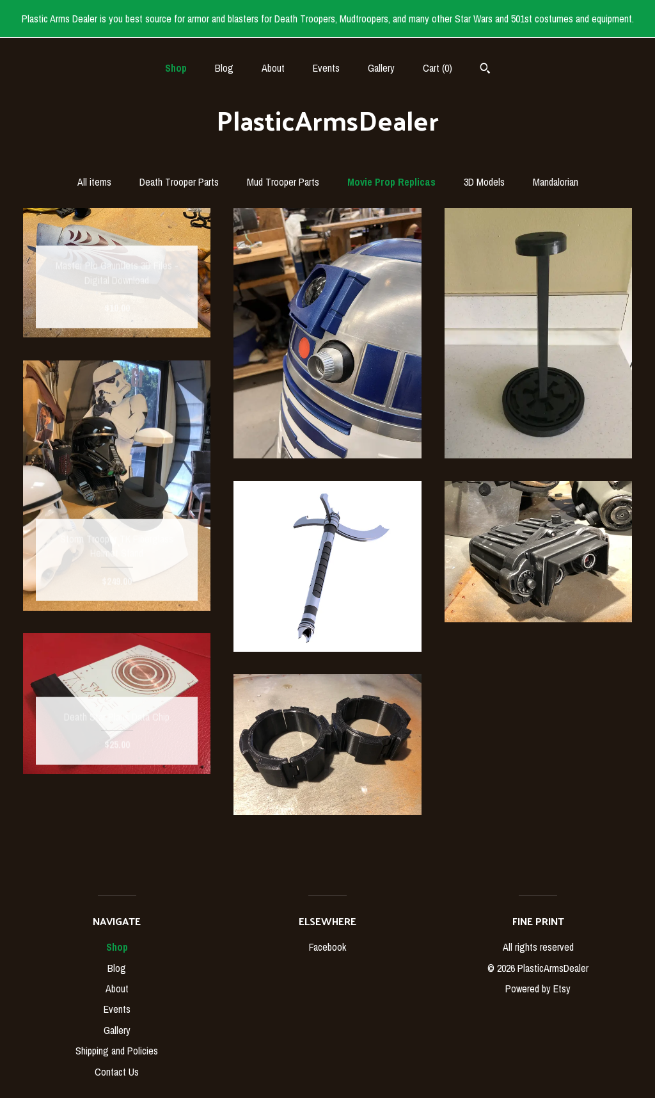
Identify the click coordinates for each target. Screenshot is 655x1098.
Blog (224, 68)
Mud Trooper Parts (283, 182)
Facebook (327, 947)
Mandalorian (555, 182)
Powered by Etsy (538, 988)
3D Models (484, 182)
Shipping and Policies (116, 1051)
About (273, 68)
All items (94, 182)
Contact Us (117, 1072)
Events (326, 68)
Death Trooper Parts (179, 182)
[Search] (485, 70)
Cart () (437, 68)
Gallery (381, 68)
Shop (176, 68)
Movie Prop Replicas (391, 182)
